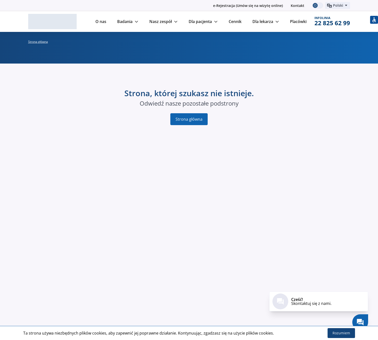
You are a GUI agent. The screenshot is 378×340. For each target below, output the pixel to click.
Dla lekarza (265, 21)
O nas (100, 21)
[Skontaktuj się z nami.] (360, 322)
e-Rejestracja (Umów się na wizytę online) (248, 5)
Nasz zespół (163, 21)
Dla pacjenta (203, 21)
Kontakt (297, 5)
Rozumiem (341, 333)
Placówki (298, 21)
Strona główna (189, 119)
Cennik (235, 21)
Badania (127, 21)
